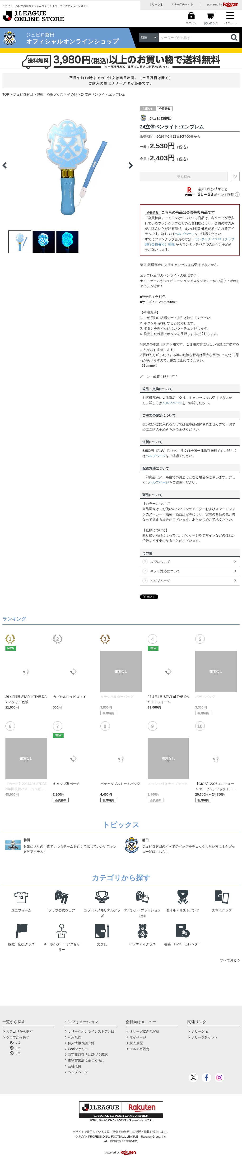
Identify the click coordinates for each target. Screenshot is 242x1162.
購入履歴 (136, 1043)
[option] (67, 165)
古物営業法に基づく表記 (86, 1060)
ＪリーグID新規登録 (144, 1031)
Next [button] (131, 165)
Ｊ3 (17, 1053)
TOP (5, 94)
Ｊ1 (17, 1042)
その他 (72, 94)
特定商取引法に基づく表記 (88, 1054)
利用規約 (74, 1037)
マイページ (138, 1037)
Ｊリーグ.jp (156, 4)
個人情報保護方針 (81, 1043)
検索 (234, 37)
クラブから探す (17, 1037)
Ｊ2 (17, 1048)
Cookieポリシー (80, 1049)
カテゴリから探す (19, 1031)
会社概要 (74, 1066)
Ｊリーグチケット (182, 4)
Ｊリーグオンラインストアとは (91, 1031)
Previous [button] (4, 165)
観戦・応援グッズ (50, 94)
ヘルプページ (185, 234)
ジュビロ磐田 (23, 94)
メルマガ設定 (139, 1049)
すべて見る (228, 960)
